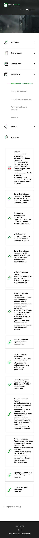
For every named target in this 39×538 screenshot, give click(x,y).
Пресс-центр (16, 64)
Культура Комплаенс (19, 91)
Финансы (14, 117)
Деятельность (16, 53)
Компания (15, 42)
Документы (15, 74)
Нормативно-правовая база (22, 83)
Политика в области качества (19, 108)
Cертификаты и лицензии (21, 99)
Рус (22, 10)
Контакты (15, 137)
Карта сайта (19, 526)
